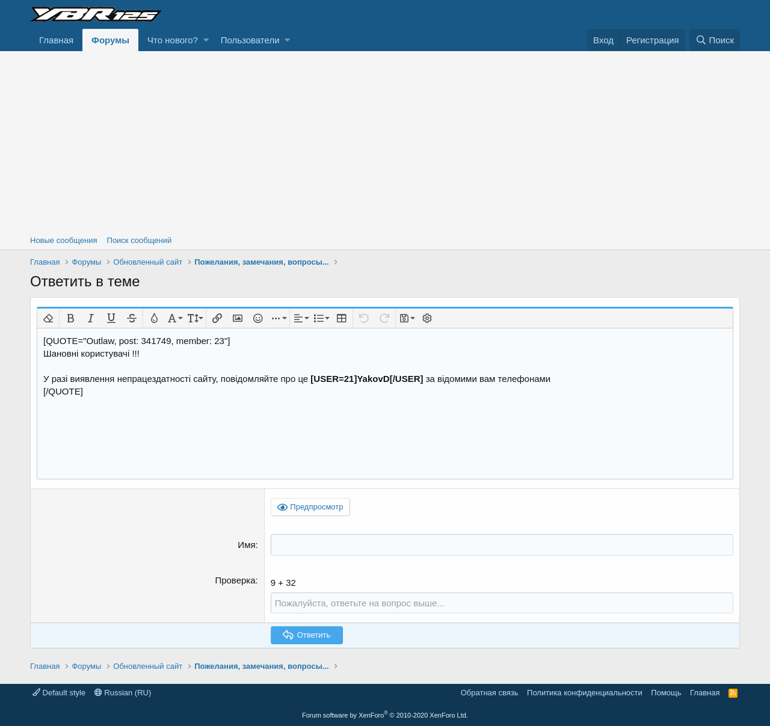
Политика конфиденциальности (584, 692)
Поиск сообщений (139, 240)
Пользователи (250, 40)
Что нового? (172, 40)
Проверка (235, 579)
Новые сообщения (63, 240)
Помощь (666, 692)
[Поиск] (714, 40)
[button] (206, 40)
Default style (58, 692)
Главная (56, 40)
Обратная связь (490, 692)
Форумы (110, 40)
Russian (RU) (123, 692)
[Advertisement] (385, 141)
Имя (246, 545)
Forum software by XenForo (385, 714)
